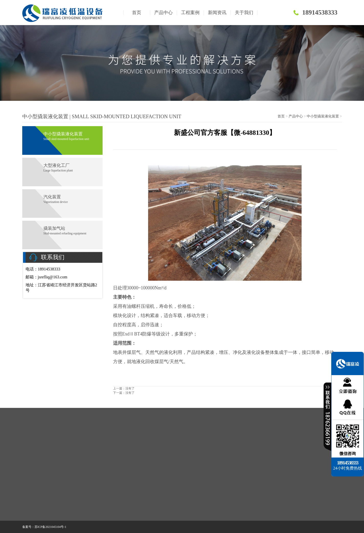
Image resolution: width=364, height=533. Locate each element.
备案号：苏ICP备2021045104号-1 (44, 527)
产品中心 (163, 12)
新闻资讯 (217, 12)
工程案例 (190, 12)
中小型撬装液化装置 (323, 116)
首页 (136, 12)
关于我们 (244, 12)
